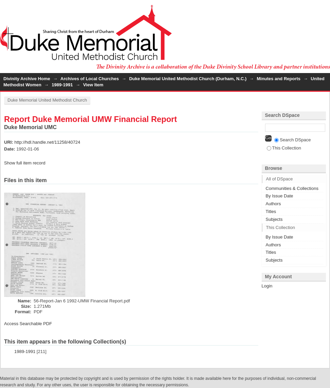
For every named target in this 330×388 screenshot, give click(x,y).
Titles (271, 211)
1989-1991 (62, 84)
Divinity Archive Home (26, 78)
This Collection (284, 148)
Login (324, 8)
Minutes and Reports (278, 78)
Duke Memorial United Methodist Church (47, 100)
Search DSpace (292, 139)
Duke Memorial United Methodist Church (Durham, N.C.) (187, 78)
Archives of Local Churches (89, 78)
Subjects (274, 219)
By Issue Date (279, 195)
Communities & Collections (292, 188)
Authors (273, 203)
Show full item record (24, 162)
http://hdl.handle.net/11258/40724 (47, 142)
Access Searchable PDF (28, 323)
